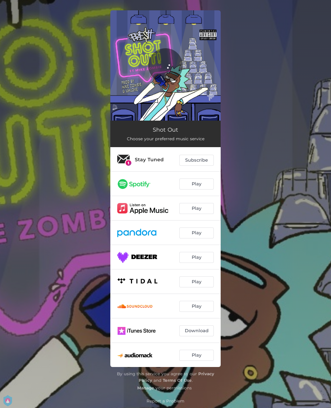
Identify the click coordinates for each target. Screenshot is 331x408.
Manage (145, 387)
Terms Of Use (177, 380)
